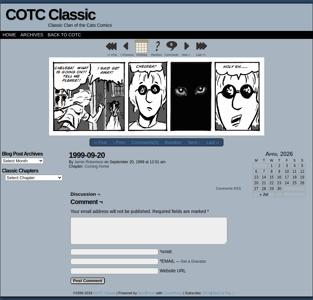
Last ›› (213, 142)
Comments (171, 48)
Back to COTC (64, 34)
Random (156, 54)
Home (9, 34)
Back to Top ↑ (223, 293)
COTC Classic (50, 14)
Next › (194, 142)
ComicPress (172, 293)
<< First (112, 54)
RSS (206, 293)
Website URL (173, 270)
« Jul (263, 194)
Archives (31, 34)
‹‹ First (100, 142)
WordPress (146, 293)
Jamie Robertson (88, 162)
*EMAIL (183, 261)
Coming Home (96, 166)
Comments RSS (228, 188)
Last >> (201, 54)
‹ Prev (119, 142)
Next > (186, 54)
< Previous (127, 54)
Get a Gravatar (193, 261)
